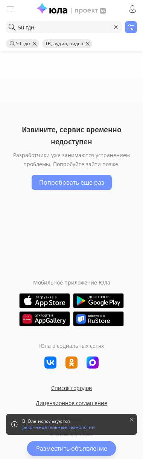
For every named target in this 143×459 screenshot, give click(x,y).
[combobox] (64, 27)
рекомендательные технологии (58, 427)
